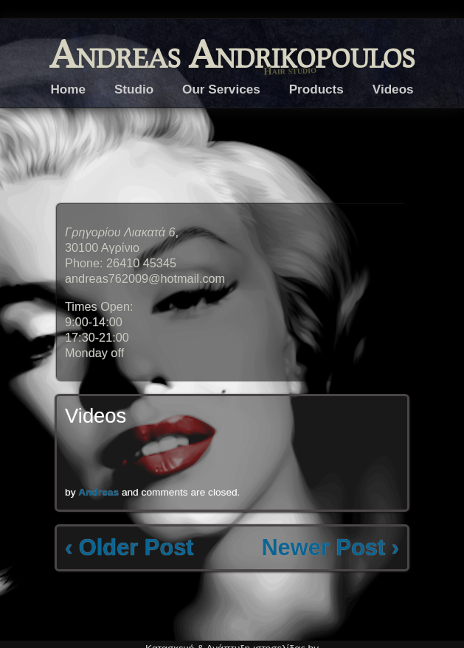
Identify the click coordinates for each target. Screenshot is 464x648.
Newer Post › (330, 547)
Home (68, 89)
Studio (133, 89)
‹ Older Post (129, 547)
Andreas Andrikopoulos (232, 53)
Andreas (98, 492)
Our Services (221, 89)
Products (316, 89)
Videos (393, 89)
